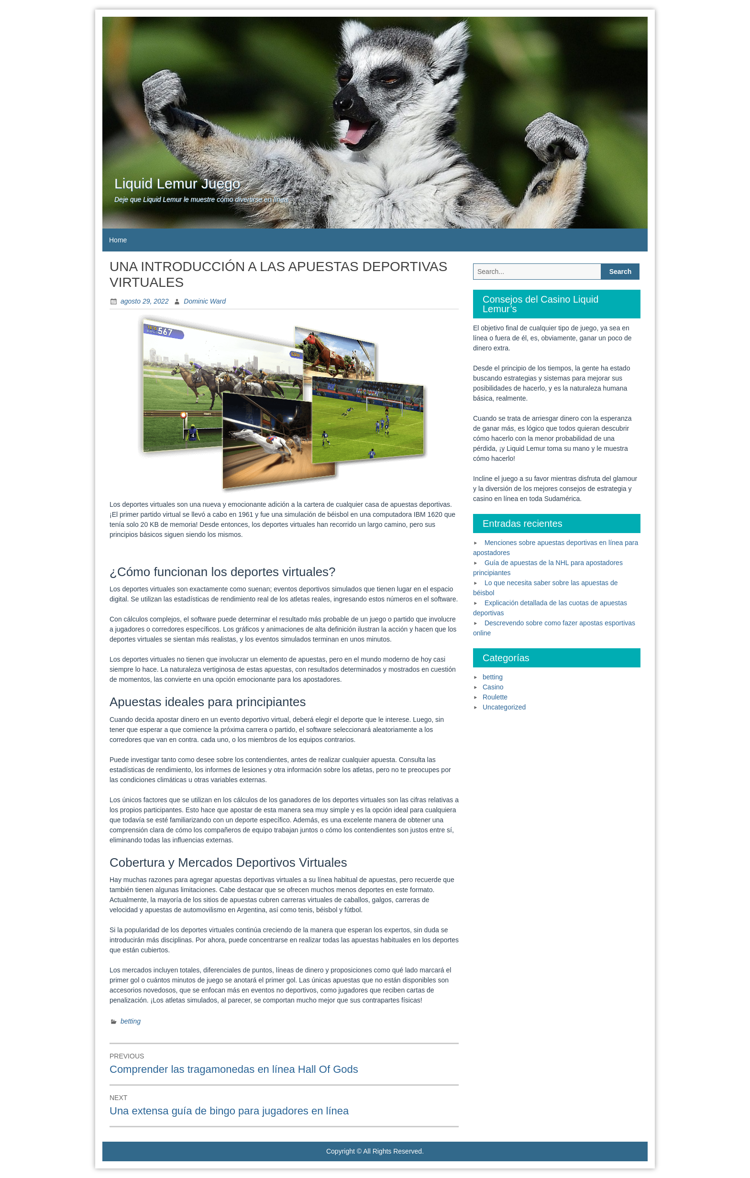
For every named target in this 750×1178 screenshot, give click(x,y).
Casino (493, 687)
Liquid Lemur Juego (177, 183)
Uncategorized (504, 707)
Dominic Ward (205, 301)
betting (131, 1021)
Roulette (495, 697)
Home (118, 240)
